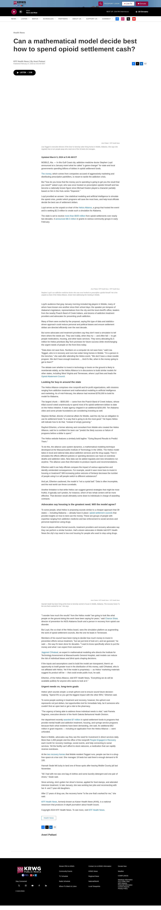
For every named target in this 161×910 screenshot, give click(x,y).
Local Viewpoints (94, 891)
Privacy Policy (123, 893)
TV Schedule (63, 881)
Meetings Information (125, 884)
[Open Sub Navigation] (18, 23)
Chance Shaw (111, 623)
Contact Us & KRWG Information (99, 871)
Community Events (65, 876)
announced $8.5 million (65, 223)
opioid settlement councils (100, 517)
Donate (144, 6)
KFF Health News (96, 814)
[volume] (21, 16)
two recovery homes (56, 759)
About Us (76, 23)
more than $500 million (75, 220)
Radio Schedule (64, 886)
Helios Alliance (85, 212)
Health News (19, 37)
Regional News (93, 881)
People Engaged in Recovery (103, 744)
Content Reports (123, 891)
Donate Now (122, 871)
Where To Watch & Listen (68, 891)
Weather (121, 876)
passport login (112, 6)
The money (46, 178)
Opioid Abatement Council (53, 381)
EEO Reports (122, 888)
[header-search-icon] (101, 6)
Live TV (128, 5)
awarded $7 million (72, 724)
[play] (14, 16)
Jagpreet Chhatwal (49, 657)
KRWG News (93, 876)
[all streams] (142, 16)
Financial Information (125, 889)
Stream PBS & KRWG (66, 871)
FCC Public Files (124, 886)
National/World (93, 886)
